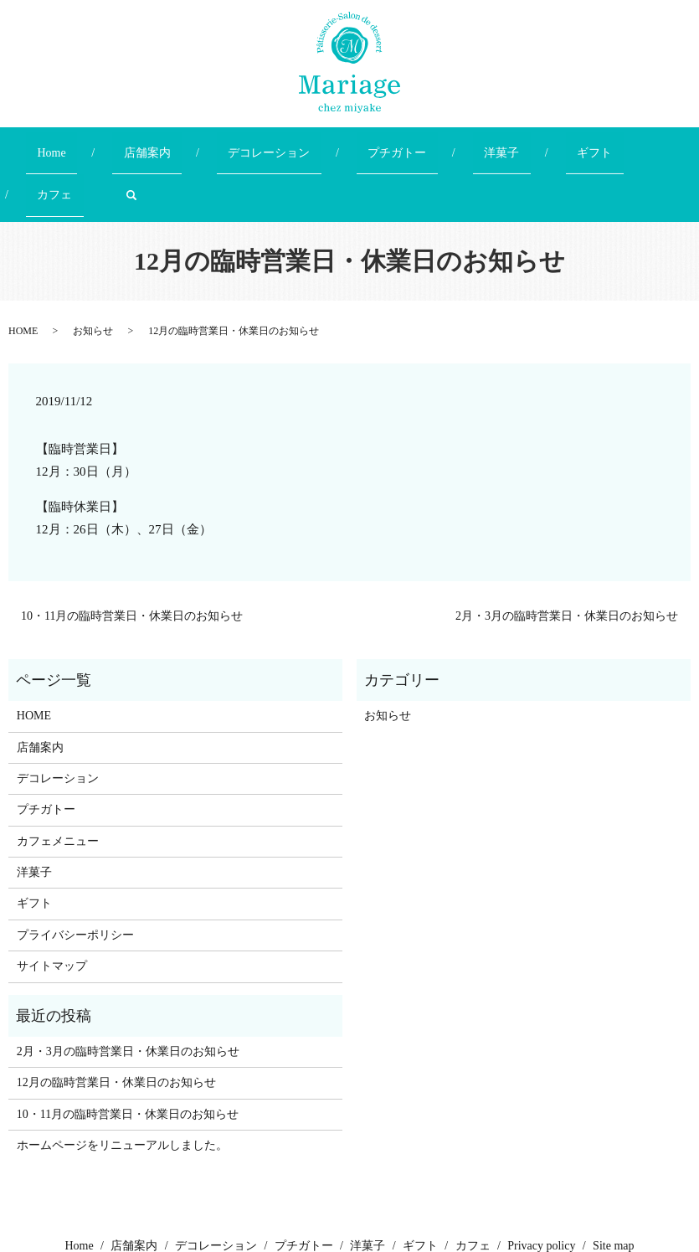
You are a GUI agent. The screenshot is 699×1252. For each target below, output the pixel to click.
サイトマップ (52, 906)
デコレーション (240, 144)
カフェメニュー (58, 781)
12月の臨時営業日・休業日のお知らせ (116, 1024)
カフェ (568, 144)
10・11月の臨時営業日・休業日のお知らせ (132, 557)
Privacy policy (541, 1186)
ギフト (498, 144)
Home (67, 144)
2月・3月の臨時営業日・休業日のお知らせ (566, 557)
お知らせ (93, 271)
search (633, 144)
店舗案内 (140, 144)
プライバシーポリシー (75, 875)
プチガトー (345, 144)
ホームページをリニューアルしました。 (122, 1085)
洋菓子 (427, 144)
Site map (613, 1186)
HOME (23, 271)
